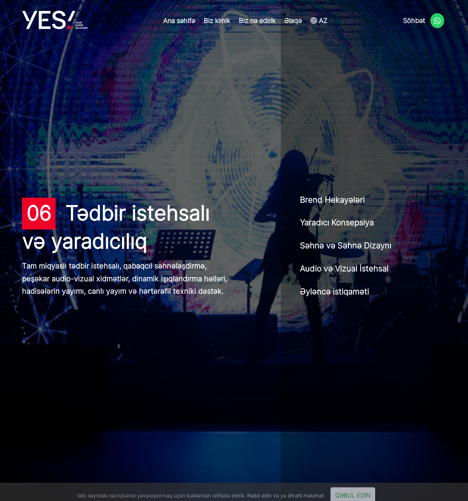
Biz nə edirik (257, 20)
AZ (318, 20)
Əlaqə (293, 20)
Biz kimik (217, 20)
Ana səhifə (179, 20)
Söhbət (423, 21)
